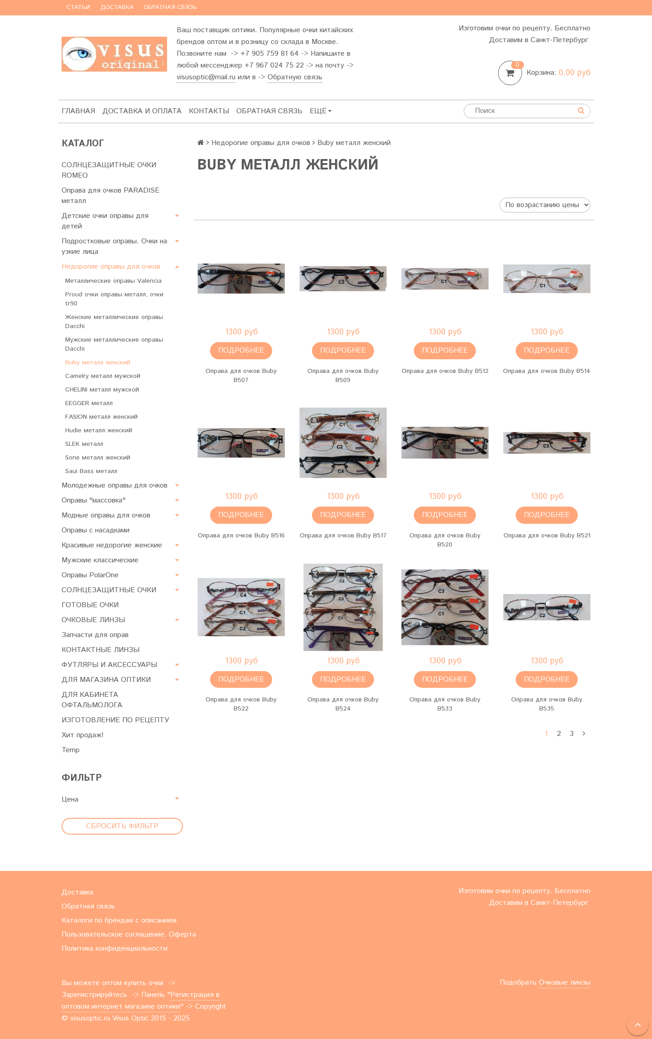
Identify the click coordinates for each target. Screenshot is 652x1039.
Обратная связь (170, 7)
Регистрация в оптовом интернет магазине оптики (141, 1001)
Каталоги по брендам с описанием (119, 920)
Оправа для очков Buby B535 (546, 704)
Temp (71, 750)
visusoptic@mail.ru (206, 77)
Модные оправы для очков (106, 515)
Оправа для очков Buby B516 (241, 535)
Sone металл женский (97, 457)
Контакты (209, 111)
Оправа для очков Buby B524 (343, 704)
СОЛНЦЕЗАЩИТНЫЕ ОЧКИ (109, 590)
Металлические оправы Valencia (113, 280)
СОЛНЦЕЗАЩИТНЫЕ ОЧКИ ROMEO (109, 170)
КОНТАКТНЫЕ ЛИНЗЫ (100, 650)
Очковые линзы (564, 982)
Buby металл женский (97, 362)
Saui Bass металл (91, 471)
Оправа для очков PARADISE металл (110, 195)
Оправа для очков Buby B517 (343, 535)
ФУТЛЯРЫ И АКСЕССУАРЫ (109, 665)
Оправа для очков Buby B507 (241, 376)
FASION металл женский (101, 416)
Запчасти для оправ (95, 635)
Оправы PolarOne (90, 575)
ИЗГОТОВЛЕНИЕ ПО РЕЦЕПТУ (115, 720)
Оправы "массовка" (93, 500)
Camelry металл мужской (102, 376)
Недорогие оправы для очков (111, 266)
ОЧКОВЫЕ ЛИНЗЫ (93, 620)
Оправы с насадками (95, 530)
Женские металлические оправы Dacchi (114, 322)
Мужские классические (100, 560)
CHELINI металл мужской (102, 389)
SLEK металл (84, 444)
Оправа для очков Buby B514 (546, 371)
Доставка (117, 7)
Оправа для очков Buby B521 (546, 535)
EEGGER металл (89, 403)
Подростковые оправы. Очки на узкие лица (114, 246)
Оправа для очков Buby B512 (445, 371)
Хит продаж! (83, 735)
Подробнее (241, 350)
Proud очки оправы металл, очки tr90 (114, 299)
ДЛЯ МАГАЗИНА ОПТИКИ (106, 680)
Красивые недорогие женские (112, 545)
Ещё (320, 111)
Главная (78, 111)
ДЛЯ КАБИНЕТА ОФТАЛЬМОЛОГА (92, 700)
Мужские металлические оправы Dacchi (114, 344)
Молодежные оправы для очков (115, 485)
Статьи (78, 7)
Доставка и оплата (142, 111)
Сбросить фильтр (122, 826)
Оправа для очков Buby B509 (343, 376)
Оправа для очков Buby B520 (444, 540)
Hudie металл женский (98, 430)
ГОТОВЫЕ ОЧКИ (90, 605)
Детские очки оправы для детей (105, 221)
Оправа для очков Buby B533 (444, 704)
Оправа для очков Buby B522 (241, 704)
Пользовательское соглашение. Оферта (129, 934)
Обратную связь (295, 77)
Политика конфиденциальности (115, 948)
